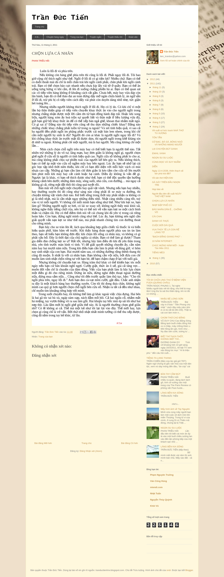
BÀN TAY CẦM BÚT (171, 374)
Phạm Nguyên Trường (162, 475)
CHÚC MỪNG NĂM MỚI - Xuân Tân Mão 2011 (168, 246)
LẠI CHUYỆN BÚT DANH (164, 149)
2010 (153, 263)
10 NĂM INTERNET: (162, 241)
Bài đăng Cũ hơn (129, 443)
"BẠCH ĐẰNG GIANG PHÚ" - (167, 236)
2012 (153, 79)
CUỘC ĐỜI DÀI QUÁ (162, 225)
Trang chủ (39, 27)
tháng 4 (157, 118)
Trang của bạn (76, 37)
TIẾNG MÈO (158, 252)
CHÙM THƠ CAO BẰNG (173, 317)
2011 (153, 83)
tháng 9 (157, 96)
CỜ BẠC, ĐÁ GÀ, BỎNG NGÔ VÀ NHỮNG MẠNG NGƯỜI (167, 143)
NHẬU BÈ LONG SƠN (172, 298)
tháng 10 (157, 91)
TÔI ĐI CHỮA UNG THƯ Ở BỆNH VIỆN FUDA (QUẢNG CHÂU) (166, 281)
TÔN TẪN (157, 137)
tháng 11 (157, 87)
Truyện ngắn (95, 37)
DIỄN (154, 166)
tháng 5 (157, 113)
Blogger (189, 570)
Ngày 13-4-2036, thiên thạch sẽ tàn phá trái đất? (167, 172)
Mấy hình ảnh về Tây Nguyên (175, 409)
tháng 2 (157, 126)
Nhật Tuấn (155, 493)
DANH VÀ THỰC (160, 221)
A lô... (37, 37)
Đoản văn (133, 37)
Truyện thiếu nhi (115, 37)
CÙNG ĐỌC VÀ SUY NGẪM (166, 162)
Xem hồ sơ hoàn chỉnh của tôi (175, 60)
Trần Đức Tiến (60, 18)
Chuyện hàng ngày (55, 37)
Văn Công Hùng (158, 481)
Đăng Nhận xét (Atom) (91, 451)
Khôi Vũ (154, 506)
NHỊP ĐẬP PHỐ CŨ (162, 205)
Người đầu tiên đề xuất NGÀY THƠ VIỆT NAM (167, 195)
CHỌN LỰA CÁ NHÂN (163, 200)
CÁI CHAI (157, 216)
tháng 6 (157, 109)
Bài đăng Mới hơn (43, 443)
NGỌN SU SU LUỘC (162, 157)
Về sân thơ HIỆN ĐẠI (162, 178)
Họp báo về (157, 189)
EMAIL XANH (159, 153)
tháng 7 (157, 104)
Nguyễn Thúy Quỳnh (161, 499)
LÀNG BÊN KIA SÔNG (172, 393)
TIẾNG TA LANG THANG (159, 358)
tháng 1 (157, 258)
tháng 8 (157, 100)
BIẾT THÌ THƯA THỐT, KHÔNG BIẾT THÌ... (172, 337)
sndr (169, 570)
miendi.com (156, 487)
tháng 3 (157, 122)
